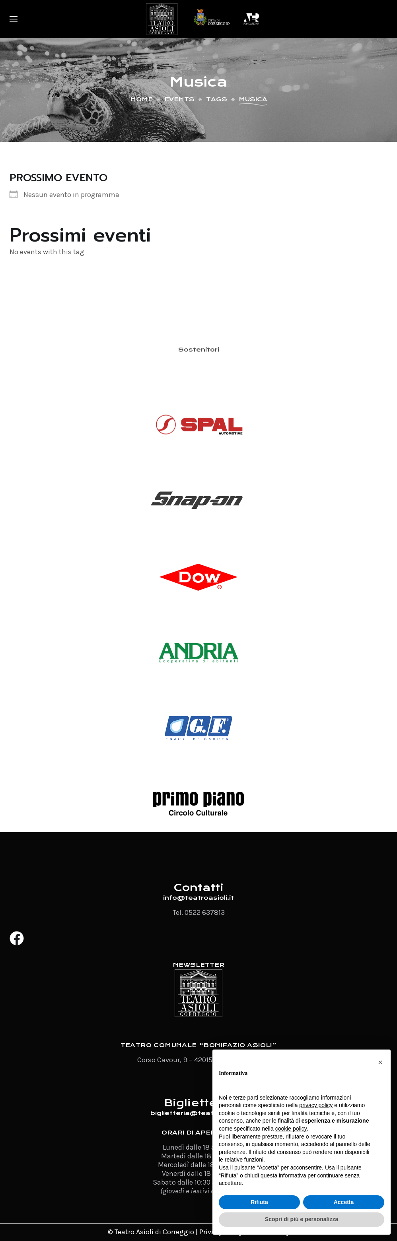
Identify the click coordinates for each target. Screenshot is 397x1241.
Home (141, 99)
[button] (380, 1062)
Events (179, 99)
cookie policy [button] (291, 1128)
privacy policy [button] (316, 1105)
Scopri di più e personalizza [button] (301, 1219)
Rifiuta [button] (259, 1202)
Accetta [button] (344, 1202)
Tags (216, 99)
